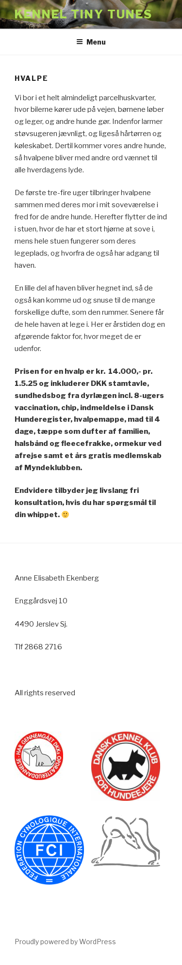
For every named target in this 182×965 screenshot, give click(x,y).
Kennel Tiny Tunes (83, 14)
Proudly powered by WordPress (65, 941)
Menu (91, 42)
